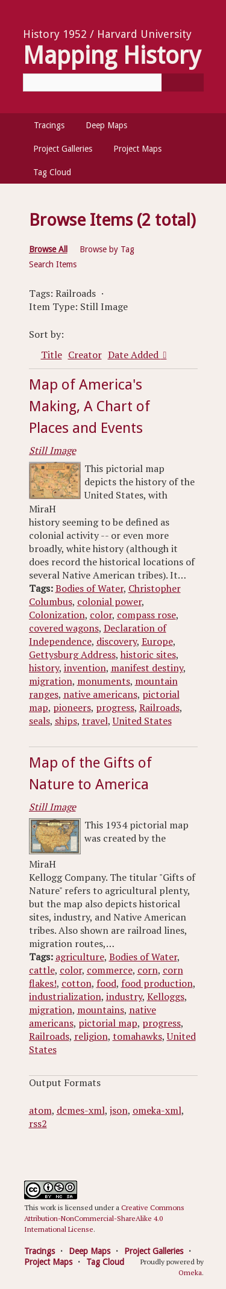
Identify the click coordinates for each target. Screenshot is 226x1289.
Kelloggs (165, 996)
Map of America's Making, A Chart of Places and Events (89, 406)
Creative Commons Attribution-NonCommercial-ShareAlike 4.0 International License (104, 1218)
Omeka (190, 1272)
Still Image (52, 450)
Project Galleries (62, 149)
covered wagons (64, 628)
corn (147, 970)
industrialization (65, 996)
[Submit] (183, 82)
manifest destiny (147, 667)
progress (115, 707)
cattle (42, 970)
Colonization (57, 614)
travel (95, 720)
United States (142, 720)
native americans (100, 694)
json (119, 1110)
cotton (76, 983)
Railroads (159, 707)
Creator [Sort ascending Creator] (85, 354)
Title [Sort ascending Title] (51, 354)
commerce (110, 970)
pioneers (72, 707)
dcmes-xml (81, 1110)
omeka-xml (157, 1110)
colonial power (109, 601)
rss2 (38, 1123)
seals (39, 720)
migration (50, 681)
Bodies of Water (89, 588)
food (106, 983)
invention (85, 667)
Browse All (48, 249)
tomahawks (137, 1036)
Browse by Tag (107, 249)
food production (157, 983)
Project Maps (137, 149)
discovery (116, 641)
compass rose (146, 614)
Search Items (53, 264)
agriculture (79, 956)
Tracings (49, 125)
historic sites (148, 654)
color (101, 614)
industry (124, 996)
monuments (103, 681)
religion (91, 1036)
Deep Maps (106, 125)
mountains (100, 1009)
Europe (157, 641)
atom (40, 1110)
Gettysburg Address (72, 654)
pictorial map (107, 1023)
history (44, 667)
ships (66, 720)
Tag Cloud (52, 172)
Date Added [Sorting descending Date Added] (134, 354)
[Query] (113, 82)
